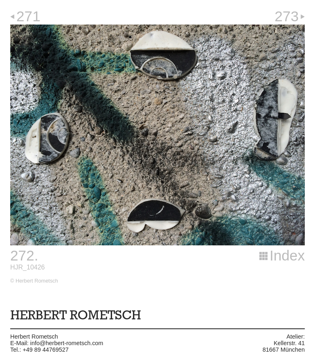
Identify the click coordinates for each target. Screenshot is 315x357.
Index (287, 255)
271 (28, 16)
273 (286, 16)
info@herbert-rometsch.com (67, 343)
